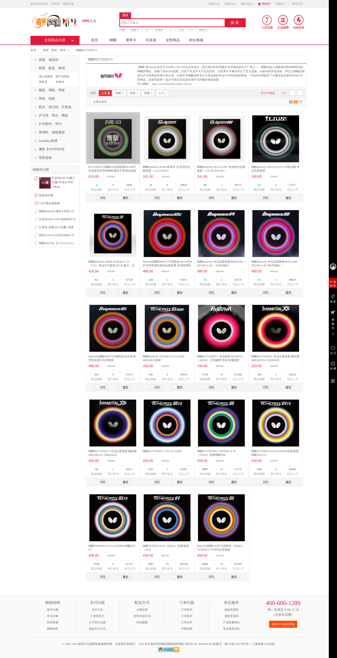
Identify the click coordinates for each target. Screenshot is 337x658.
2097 (205, 469)
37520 (129, 279)
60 (205, 185)
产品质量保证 (231, 622)
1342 (259, 469)
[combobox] (172, 23)
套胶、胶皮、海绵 (56, 50)
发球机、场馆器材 (49, 132)
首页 (94, 40)
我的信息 (248, 3)
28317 (129, 469)
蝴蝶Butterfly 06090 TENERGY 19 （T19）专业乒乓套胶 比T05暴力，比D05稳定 (111, 265)
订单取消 (186, 616)
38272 (238, 185)
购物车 (266, 3)
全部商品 (173, 40)
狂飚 (122, 30)
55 (259, 279)
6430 (205, 564)
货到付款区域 (142, 616)
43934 (183, 374)
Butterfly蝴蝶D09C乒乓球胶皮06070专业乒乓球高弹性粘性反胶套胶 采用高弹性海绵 (167, 265)
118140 (183, 564)
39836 (183, 185)
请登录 (55, 3)
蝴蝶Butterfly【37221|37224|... (57, 243)
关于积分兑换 (97, 622)
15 (259, 185)
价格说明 (186, 628)
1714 (205, 374)
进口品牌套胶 (45, 78)
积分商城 (196, 40)
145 (151, 374)
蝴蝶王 (135, 30)
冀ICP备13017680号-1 (237, 644)
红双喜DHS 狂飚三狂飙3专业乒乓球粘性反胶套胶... (63, 182)
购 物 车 (333, 322)
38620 (292, 279)
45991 (183, 469)
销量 (120, 93)
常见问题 (52, 616)
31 (150, 185)
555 (151, 469)
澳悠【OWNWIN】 (49, 149)
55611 (183, 279)
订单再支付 (97, 616)
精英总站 (214, 3)
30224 (292, 374)
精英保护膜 (46, 195)
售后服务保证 (231, 628)
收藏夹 (281, 3)
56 (96, 469)
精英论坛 (230, 3)
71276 (238, 469)
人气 (163, 93)
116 (259, 374)
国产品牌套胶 (62, 78)
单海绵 (59, 81)
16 (167, 564)
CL (171, 30)
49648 (292, 469)
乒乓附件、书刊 (47, 124)
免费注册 (68, 3)
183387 (238, 564)
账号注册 (52, 609)
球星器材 (42, 158)
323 (96, 374)
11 (221, 469)
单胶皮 (43, 81)
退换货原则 (231, 609)
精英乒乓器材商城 (283, 624)
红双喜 (151, 40)
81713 (129, 564)
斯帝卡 (131, 40)
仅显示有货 (100, 101)
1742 (96, 564)
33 (221, 374)
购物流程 (52, 628)
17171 (292, 185)
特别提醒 (142, 622)
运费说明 (142, 609)
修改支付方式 (97, 628)
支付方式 (97, 609)
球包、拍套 (44, 99)
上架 (105, 93)
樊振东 (203, 30)
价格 (134, 93)
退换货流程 (231, 616)
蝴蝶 (113, 40)
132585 (238, 374)
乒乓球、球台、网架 (50, 115)
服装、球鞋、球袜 (49, 90)
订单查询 (186, 609)
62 (96, 279)
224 (151, 279)
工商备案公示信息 (263, 644)
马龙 (181, 30)
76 (205, 279)
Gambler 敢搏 (45, 141)
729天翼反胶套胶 (49, 203)
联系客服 (52, 622)
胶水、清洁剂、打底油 (52, 107)
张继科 (159, 30)
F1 (191, 30)
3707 (151, 564)
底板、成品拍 (45, 60)
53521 (129, 374)
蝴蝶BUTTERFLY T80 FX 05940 (162, 451)
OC (147, 30)
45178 (238, 279)
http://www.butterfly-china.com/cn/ (172, 84)
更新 (148, 93)
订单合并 (186, 622)
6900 (129, 185)
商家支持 (299, 3)
